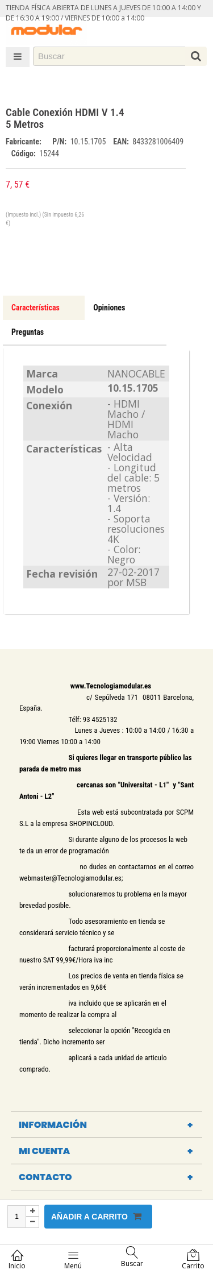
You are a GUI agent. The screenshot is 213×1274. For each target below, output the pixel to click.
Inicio (17, 1259)
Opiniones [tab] (109, 307)
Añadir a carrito (96, 1216)
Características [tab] (35, 307)
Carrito (193, 1259)
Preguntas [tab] (27, 332)
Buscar (132, 1257)
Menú (73, 1259)
